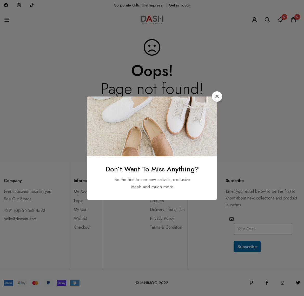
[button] (217, 96)
